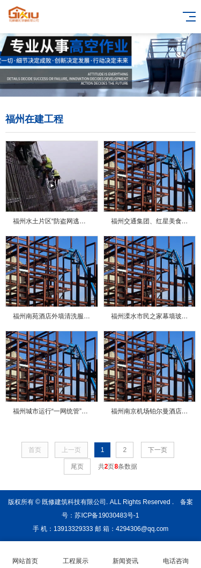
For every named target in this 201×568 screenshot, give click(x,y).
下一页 (157, 450)
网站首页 (25, 555)
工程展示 (75, 555)
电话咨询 (176, 555)
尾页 (77, 466)
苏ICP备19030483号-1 (107, 515)
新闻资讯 (126, 555)
